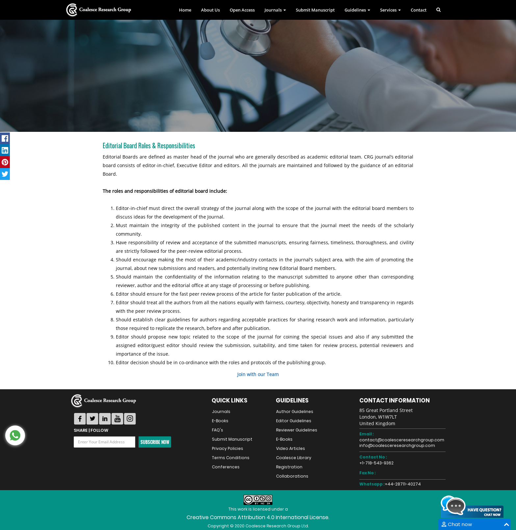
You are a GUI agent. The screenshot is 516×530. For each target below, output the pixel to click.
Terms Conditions (230, 457)
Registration (289, 467)
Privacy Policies (227, 448)
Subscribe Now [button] (155, 442)
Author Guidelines (294, 411)
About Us (210, 10)
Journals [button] (275, 10)
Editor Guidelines (293, 421)
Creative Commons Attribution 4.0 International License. (258, 517)
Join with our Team (258, 374)
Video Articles (290, 448)
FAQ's (217, 430)
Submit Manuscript (315, 10)
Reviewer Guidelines (296, 430)
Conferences (226, 467)
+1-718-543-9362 (376, 463)
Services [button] (390, 10)
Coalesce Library (293, 457)
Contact (418, 10)
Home (185, 10)
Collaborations (292, 476)
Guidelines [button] (357, 10)
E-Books (220, 421)
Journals (221, 411)
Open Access (242, 10)
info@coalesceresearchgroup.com (397, 445)
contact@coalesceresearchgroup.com (401, 440)
